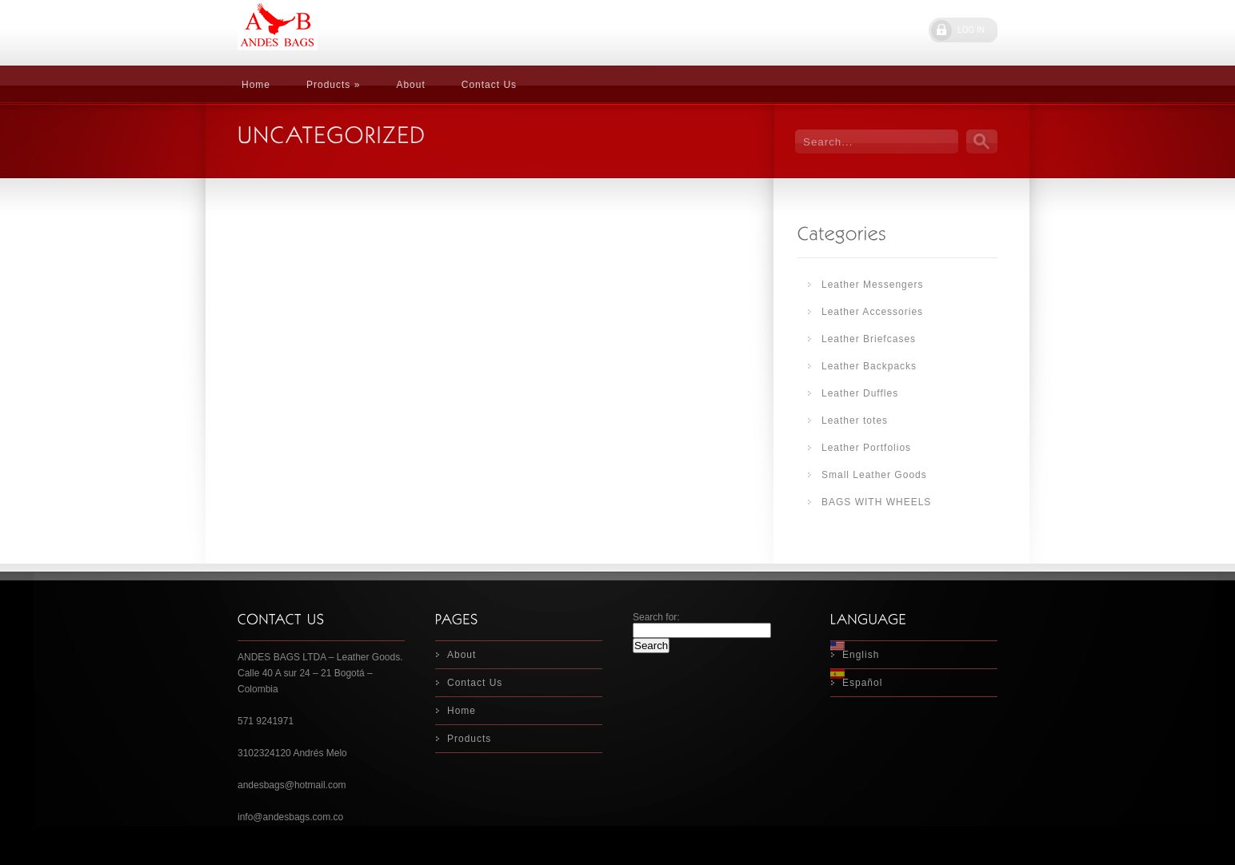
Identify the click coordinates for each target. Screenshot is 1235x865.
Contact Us (489, 84)
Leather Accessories (872, 311)
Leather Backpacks (869, 366)
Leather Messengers (872, 284)
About (410, 84)
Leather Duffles (859, 393)
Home (256, 84)
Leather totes (854, 420)
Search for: (656, 617)
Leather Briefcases (868, 339)
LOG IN (971, 30)
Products (469, 738)
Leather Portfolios (866, 447)
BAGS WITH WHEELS (876, 502)
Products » (333, 84)
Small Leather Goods (874, 474)
